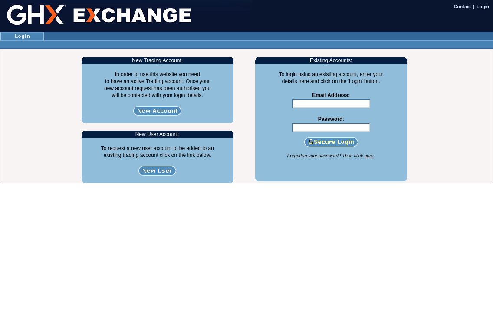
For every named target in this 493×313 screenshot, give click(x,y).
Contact (462, 6)
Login (483, 6)
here (368, 155)
